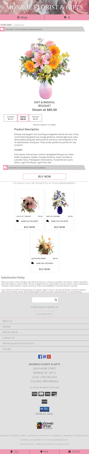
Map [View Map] (44, 451)
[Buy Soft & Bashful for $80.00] (44, 176)
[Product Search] (45, 300)
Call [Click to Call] (15, 451)
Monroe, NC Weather (31, 440)
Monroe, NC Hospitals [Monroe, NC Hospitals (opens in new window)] (39, 435)
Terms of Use (62, 444)
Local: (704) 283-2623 (44, 377)
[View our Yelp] (49, 357)
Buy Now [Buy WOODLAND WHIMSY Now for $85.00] (44, 269)
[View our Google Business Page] (44, 357)
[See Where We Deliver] (44, 314)
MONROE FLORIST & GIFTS (44, 7)
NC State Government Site (55, 440)
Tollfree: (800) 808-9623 (44, 381)
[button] (44, 409)
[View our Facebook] (40, 357)
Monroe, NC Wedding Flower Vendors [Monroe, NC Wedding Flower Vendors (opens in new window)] (70, 435)
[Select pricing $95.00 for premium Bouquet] (35, 118)
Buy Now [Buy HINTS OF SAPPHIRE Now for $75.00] (59, 227)
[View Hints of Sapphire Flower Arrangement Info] (59, 202)
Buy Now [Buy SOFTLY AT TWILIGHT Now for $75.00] (29, 227)
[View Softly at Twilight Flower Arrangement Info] (29, 202)
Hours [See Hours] (74, 451)
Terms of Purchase (45, 444)
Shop (22, 17)
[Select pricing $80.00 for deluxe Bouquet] (23, 118)
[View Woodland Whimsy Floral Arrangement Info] (44, 244)
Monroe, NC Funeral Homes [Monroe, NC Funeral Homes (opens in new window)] (13, 435)
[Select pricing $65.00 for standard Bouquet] (10, 118)
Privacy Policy (27, 444)
